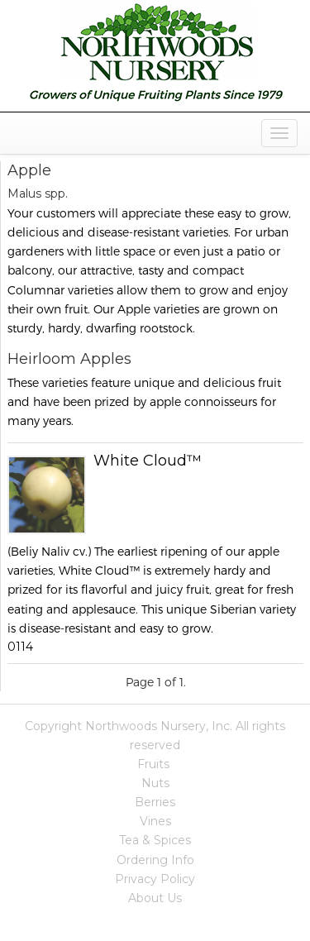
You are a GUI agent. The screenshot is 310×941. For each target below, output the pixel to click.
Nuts (155, 783)
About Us (155, 898)
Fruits (153, 764)
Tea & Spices (155, 840)
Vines (155, 821)
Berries (155, 802)
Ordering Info (155, 860)
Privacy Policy (155, 879)
